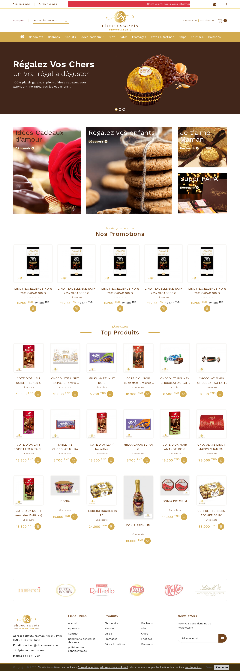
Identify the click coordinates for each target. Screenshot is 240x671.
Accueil (72, 623)
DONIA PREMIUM (138, 525)
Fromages (139, 37)
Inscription (207, 20)
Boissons (214, 37)
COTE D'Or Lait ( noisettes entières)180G (101, 449)
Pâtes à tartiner (162, 37)
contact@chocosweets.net (41, 645)
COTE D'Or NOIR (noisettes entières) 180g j (138, 383)
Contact (73, 633)
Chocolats (36, 37)
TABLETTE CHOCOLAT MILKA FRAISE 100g (65, 449)
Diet (112, 37)
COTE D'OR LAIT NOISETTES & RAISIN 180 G (29, 449)
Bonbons (54, 37)
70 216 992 (37, 650)
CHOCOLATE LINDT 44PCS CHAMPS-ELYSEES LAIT (211, 449)
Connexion (190, 20)
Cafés (123, 37)
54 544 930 (32, 655)
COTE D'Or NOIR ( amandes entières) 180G (28, 515)
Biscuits (70, 37)
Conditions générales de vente (81, 640)
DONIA (65, 501)
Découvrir (24, 148)
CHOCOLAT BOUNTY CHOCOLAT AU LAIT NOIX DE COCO (174, 383)
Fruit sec (197, 37)
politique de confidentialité (77, 649)
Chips (182, 37)
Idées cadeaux (92, 37)
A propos (18, 20)
